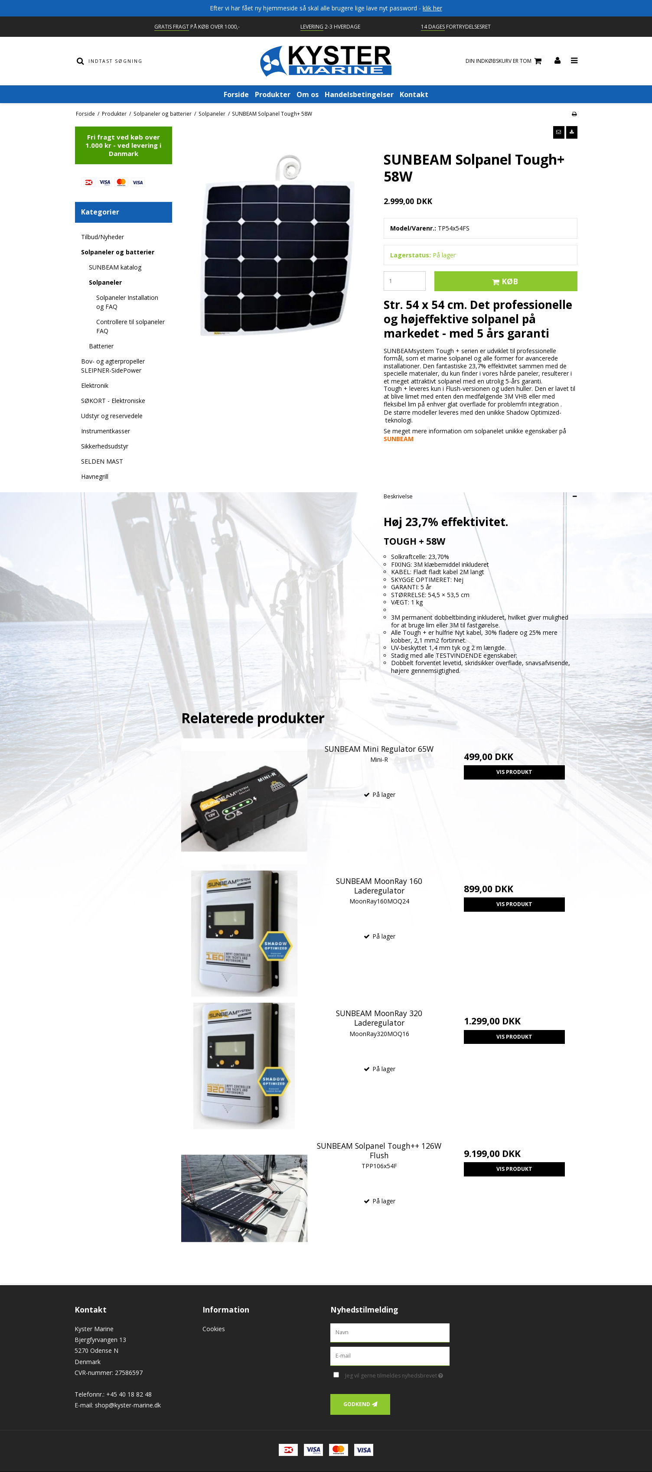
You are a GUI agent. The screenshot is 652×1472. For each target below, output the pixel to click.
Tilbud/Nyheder (102, 237)
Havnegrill (94, 476)
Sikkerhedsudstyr (104, 446)
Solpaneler (105, 282)
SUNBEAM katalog (115, 267)
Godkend (356, 1404)
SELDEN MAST (102, 461)
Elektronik (94, 385)
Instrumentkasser (105, 431)
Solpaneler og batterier (117, 252)
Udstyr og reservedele (112, 416)
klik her (432, 8)
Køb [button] (503, 281)
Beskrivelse (398, 496)
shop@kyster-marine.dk (128, 1405)
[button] (558, 132)
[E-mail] (390, 1356)
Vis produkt (514, 772)
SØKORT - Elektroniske (113, 400)
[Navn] (390, 1332)
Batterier (101, 346)
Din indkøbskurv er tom (505, 61)
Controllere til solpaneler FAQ (130, 326)
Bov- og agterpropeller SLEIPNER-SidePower (113, 365)
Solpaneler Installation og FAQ (127, 302)
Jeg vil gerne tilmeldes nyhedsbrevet (397, 1374)
